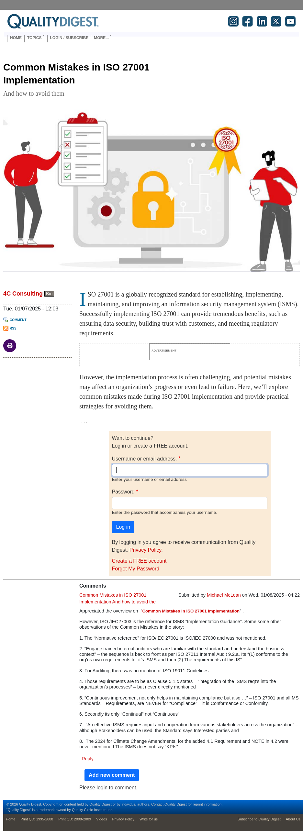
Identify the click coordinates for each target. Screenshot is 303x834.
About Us (293, 819)
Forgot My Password (136, 568)
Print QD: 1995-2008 (36, 819)
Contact (157, 804)
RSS (13, 328)
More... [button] (101, 38)
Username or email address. (144, 458)
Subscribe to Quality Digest (259, 819)
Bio (49, 293)
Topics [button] (34, 38)
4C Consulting (23, 293)
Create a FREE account (139, 561)
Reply (88, 758)
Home (16, 38)
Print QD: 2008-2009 (74, 819)
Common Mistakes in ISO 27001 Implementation (191, 611)
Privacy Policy (145, 550)
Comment (18, 320)
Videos (101, 819)
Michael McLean (224, 595)
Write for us (149, 819)
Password (123, 491)
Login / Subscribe (69, 38)
